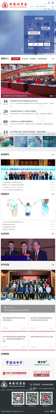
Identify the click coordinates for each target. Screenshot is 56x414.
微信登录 (30, 48)
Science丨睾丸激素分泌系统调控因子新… (13, 189)
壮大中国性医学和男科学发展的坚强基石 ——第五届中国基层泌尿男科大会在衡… (14, 339)
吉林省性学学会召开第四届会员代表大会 (24, 101)
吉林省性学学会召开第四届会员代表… (15, 96)
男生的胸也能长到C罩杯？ (9, 227)
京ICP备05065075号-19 (18, 411)
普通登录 (47, 48)
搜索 (49, 3)
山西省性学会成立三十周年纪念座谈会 (23, 111)
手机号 (31, 24)
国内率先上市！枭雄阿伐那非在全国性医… (14, 185)
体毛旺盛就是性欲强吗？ (9, 224)
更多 (53, 59)
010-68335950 (47, 384)
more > (23, 328)
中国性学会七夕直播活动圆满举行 (21, 121)
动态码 (31, 37)
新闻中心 (5, 59)
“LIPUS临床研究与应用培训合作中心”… (13, 182)
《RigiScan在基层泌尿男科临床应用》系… (14, 222)
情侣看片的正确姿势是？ (9, 229)
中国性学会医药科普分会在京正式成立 (41, 336)
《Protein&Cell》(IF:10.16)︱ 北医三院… (13, 187)
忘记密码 (47, 41)
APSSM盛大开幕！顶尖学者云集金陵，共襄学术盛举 (28, 132)
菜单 (52, 3)
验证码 (31, 29)
